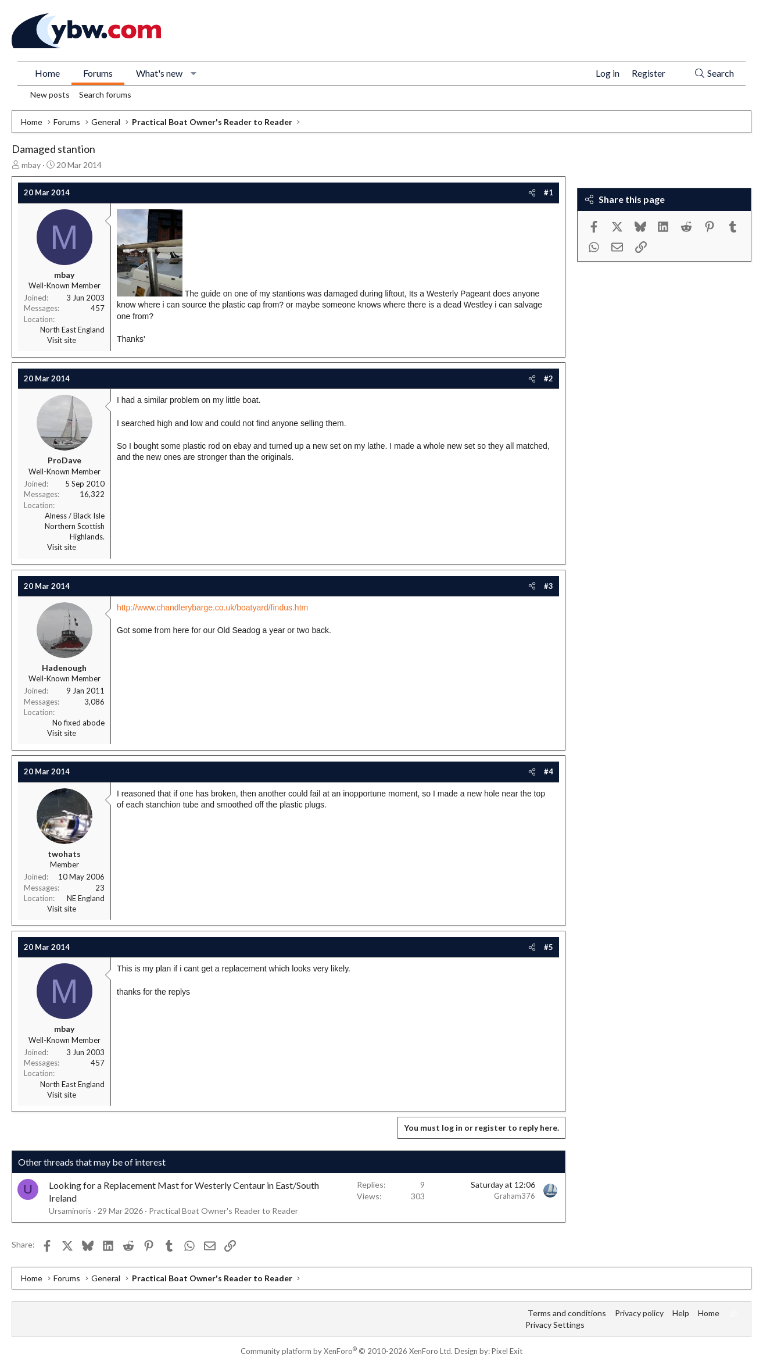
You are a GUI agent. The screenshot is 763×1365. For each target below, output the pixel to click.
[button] (193, 73)
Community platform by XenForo (347, 1351)
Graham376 (514, 1195)
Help (680, 1313)
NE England (86, 898)
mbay (31, 165)
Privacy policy (639, 1313)
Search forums (105, 94)
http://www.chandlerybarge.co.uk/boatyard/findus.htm (212, 607)
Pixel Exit (507, 1351)
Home (47, 72)
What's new (159, 72)
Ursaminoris (70, 1211)
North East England (72, 329)
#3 (548, 586)
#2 (548, 378)
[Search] (714, 73)
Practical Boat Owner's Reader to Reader (223, 1211)
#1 (548, 192)
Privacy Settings (555, 1325)
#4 (548, 771)
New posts (50, 94)
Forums (98, 72)
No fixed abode (78, 722)
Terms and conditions (567, 1313)
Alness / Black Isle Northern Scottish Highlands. (75, 526)
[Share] (532, 192)
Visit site (61, 340)
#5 (548, 947)
